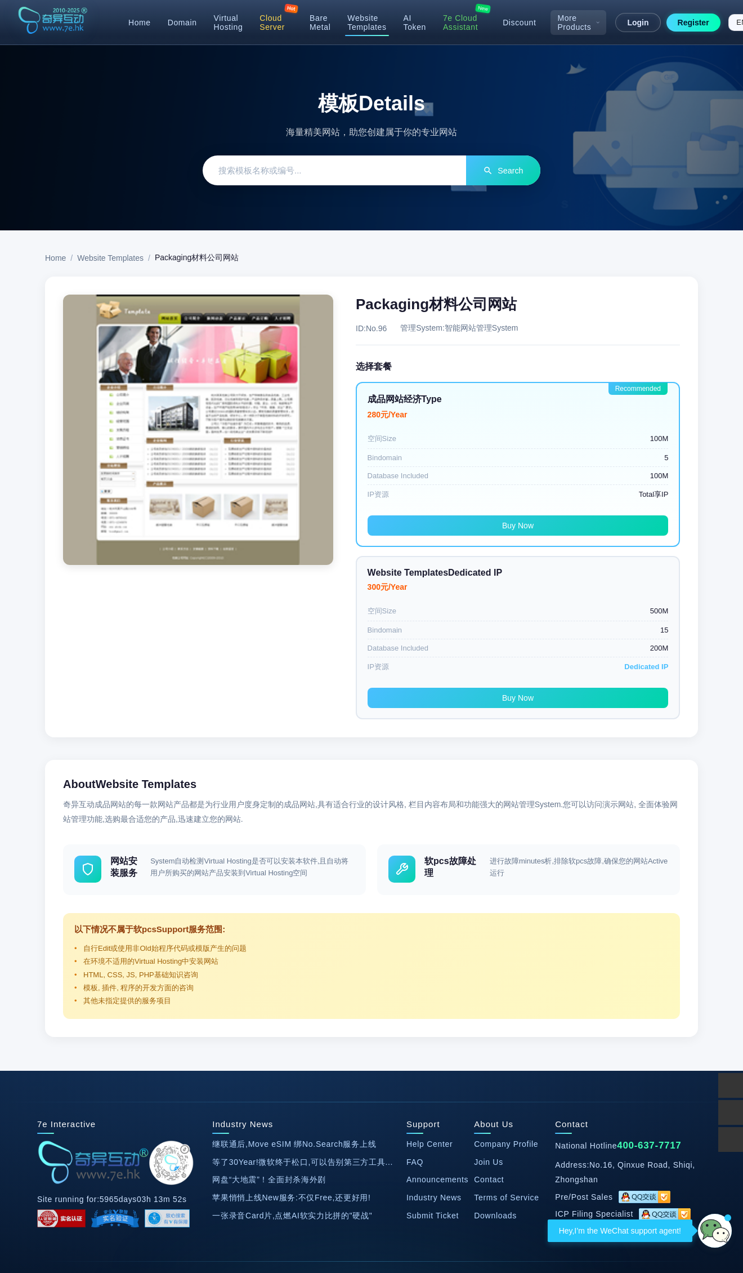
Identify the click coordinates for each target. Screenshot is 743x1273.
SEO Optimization (301, 1159)
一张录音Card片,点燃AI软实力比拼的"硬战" (292, 1061)
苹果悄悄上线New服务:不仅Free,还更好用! (291, 1043)
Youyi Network (388, 1159)
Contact (489, 1025)
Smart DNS (373, 1131)
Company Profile (506, 990)
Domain (182, 22)
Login (637, 22)
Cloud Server (272, 23)
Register (693, 22)
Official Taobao (91, 1131)
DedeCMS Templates (185, 1131)
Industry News (434, 1043)
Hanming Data (562, 1131)
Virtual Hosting (228, 23)
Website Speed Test (288, 1131)
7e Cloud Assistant (460, 23)
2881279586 (622, 1077)
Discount (519, 22)
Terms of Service (506, 1043)
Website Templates (366, 23)
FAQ (414, 1007)
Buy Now (434, 526)
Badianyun (488, 1131)
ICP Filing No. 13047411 (227, 1210)
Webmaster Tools (648, 1131)
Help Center (429, 990)
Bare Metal (320, 23)
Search (499, 171)
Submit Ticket (432, 1061)
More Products (578, 23)
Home (139, 22)
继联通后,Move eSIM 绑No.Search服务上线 (294, 990)
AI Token (415, 23)
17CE (432, 1131)
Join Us (488, 1007)
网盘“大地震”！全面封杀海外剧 (269, 1025)
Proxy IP (458, 1159)
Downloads (495, 1061)
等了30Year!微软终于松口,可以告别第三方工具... (302, 1007)
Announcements (437, 1025)
